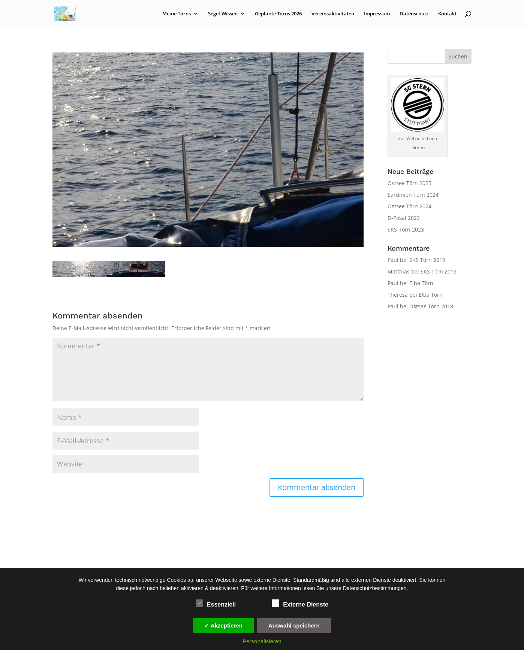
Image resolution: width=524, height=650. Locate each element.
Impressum (377, 14)
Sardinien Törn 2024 (413, 194)
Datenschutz (414, 14)
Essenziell (216, 603)
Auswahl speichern (294, 625)
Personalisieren (262, 641)
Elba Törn (421, 283)
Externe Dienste (300, 603)
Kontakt (447, 14)
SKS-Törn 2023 (406, 229)
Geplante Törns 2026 (278, 14)
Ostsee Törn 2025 (409, 183)
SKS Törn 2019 (427, 259)
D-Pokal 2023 (404, 217)
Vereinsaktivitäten (332, 14)
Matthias (399, 271)
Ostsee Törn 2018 (431, 306)
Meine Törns (176, 14)
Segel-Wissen (223, 14)
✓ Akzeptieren (223, 625)
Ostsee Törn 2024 (409, 206)
